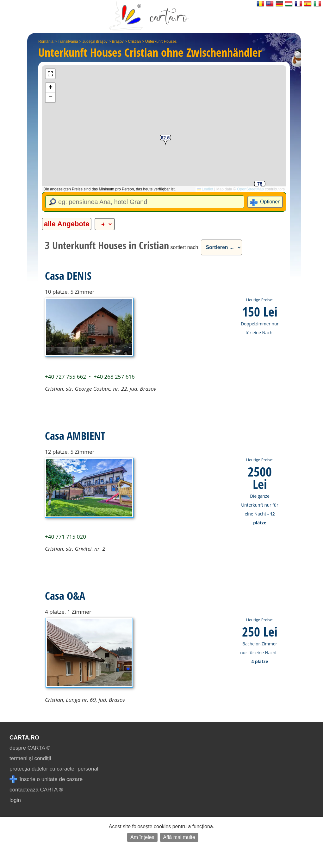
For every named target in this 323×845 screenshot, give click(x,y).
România (45, 41)
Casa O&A (65, 595)
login (15, 800)
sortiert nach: (184, 247)
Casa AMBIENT (75, 435)
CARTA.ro (24, 737)
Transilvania (68, 41)
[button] (165, 140)
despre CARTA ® (29, 748)
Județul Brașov (94, 41)
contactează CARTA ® (36, 790)
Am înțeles (142, 837)
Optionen (270, 201)
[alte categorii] (105, 224)
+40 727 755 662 (65, 376)
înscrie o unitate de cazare (46, 779)
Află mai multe (179, 837)
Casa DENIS (68, 275)
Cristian (134, 41)
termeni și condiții (30, 758)
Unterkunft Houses (161, 41)
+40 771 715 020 (65, 536)
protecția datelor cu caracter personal (53, 769)
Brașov (118, 41)
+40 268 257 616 (114, 376)
